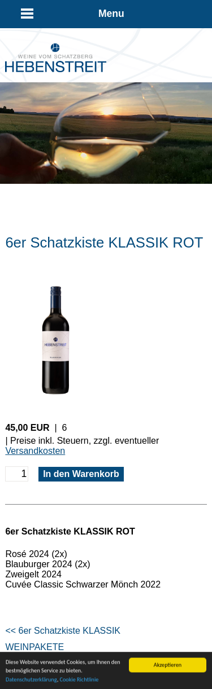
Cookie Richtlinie (78, 680)
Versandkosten (35, 451)
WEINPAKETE (34, 647)
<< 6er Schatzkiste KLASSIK (62, 630)
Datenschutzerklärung (31, 680)
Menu (111, 13)
